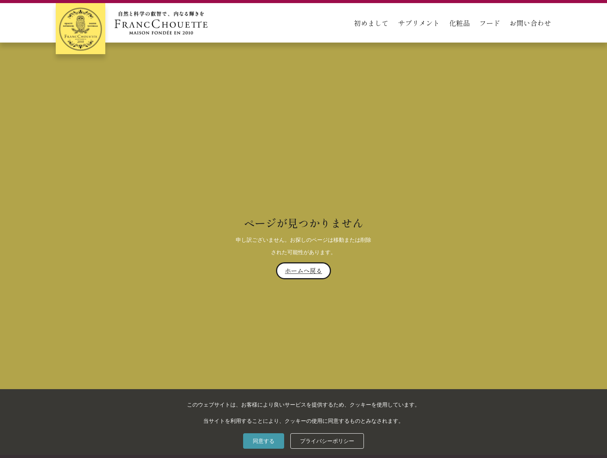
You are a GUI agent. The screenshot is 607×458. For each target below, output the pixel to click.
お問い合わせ (530, 23)
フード (489, 23)
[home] (131, 22)
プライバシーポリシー (327, 441)
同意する (263, 441)
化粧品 (459, 23)
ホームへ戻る (303, 270)
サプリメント (419, 23)
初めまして (371, 23)
